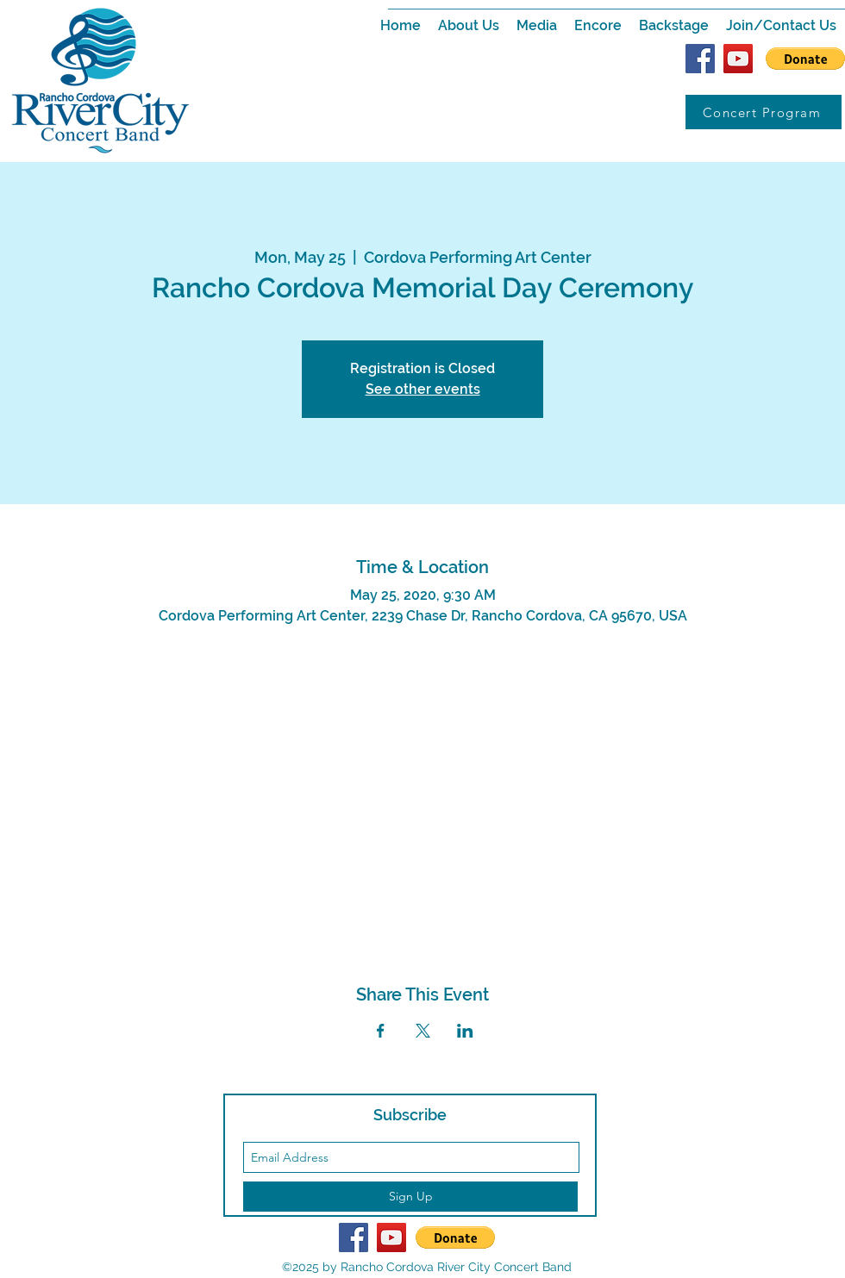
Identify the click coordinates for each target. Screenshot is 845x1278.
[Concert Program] (763, 112)
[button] (468, 26)
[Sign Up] (410, 1196)
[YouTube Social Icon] (738, 58)
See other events (423, 389)
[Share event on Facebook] (380, 1031)
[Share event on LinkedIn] (465, 1031)
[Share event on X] (423, 1031)
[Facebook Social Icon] (700, 58)
